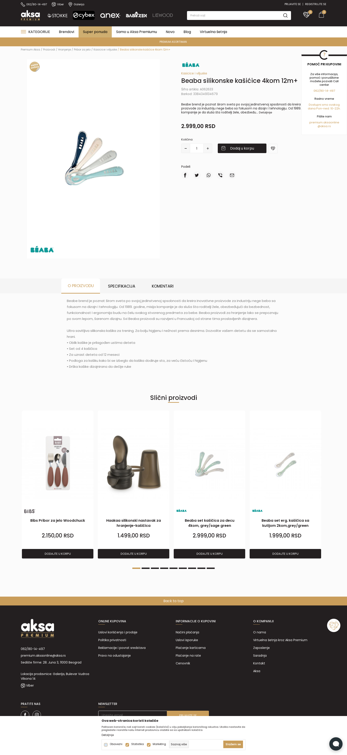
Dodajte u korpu (58, 554)
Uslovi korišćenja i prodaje (117, 632)
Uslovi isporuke (187, 640)
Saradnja (260, 655)
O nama (259, 632)
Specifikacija (121, 286)
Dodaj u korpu (242, 148)
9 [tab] (211, 568)
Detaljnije (265, 112)
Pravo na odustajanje (114, 655)
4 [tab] (164, 568)
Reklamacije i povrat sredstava (122, 648)
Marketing (159, 744)
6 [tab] (183, 568)
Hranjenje (64, 49)
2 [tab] (146, 568)
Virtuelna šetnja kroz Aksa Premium (280, 640)
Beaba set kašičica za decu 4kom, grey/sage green (209, 523)
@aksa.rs (324, 126)
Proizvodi (49, 49)
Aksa (256, 671)
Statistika (137, 744)
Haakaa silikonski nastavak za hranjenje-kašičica (133, 523)
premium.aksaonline (324, 122)
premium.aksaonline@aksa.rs (43, 655)
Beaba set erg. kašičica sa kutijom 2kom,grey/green (285, 523)
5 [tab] (173, 568)
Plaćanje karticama (191, 648)
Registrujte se (315, 4)
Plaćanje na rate (188, 655)
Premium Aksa (30, 49)
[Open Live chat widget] (336, 744)
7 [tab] (192, 568)
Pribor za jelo (82, 49)
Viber (30, 685)
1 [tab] (136, 568)
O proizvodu (81, 285)
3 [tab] (155, 568)
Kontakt (259, 663)
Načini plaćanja (187, 632)
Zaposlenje (261, 648)
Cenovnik (183, 663)
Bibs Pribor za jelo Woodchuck (57, 520)
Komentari (163, 286)
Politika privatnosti (112, 640)
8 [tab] (201, 568)
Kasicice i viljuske (105, 49)
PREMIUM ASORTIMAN (173, 42)
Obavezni (116, 744)
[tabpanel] (57, 485)
